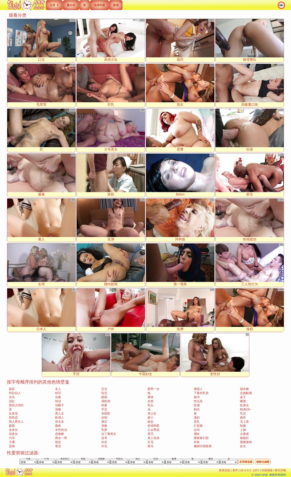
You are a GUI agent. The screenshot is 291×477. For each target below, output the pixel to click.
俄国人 (198, 389)
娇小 (150, 417)
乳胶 (104, 429)
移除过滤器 (262, 461)
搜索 (116, 5)
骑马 (150, 446)
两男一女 (153, 389)
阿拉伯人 (15, 393)
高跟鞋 (105, 413)
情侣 (58, 401)
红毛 (150, 442)
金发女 (13, 429)
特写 (58, 393)
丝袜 (197, 442)
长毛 (104, 446)
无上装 (244, 421)
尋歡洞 (105, 401)
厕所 (243, 417)
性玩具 (198, 401)
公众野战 (153, 429)
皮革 (104, 438)
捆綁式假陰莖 (203, 446)
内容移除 (267, 470)
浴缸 (12, 401)
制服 (243, 425)
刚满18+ (245, 409)
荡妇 (197, 417)
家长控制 (280, 470)
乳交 (243, 413)
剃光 (197, 409)
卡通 (12, 442)
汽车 (12, 438)
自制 (104, 417)
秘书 (197, 397)
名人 (58, 389)
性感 (197, 405)
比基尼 (13, 413)
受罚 (150, 433)
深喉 (58, 409)
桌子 (243, 397)
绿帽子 (59, 405)
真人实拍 (153, 438)
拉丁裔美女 (108, 433)
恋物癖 (59, 433)
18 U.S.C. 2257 (249, 470)
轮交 (104, 393)
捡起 (150, 421)
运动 (197, 429)
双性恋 (13, 417)
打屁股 (198, 425)
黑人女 (59, 413)
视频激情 (246, 442)
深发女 (13, 433)
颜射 (58, 425)
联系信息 (224, 470)
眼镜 (104, 397)
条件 (235, 470)
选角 (12, 446)
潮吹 (197, 433)
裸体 (150, 397)
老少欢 (152, 413)
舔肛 (12, 389)
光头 (12, 397)
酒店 (104, 421)
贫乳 (197, 421)
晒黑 (243, 401)
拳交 (58, 446)
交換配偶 (246, 393)
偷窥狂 (244, 438)
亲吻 (104, 425)
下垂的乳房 (201, 393)
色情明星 (99, 5)
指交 (58, 442)
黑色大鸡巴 (16, 405)
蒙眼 (12, 425)
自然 (150, 401)
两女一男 (61, 438)
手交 (104, 409)
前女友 (59, 421)
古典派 (244, 433)
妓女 (243, 446)
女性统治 (61, 429)
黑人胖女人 (16, 421)
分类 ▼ (54, 5)
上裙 (243, 429)
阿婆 (104, 405)
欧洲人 (59, 417)
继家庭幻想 (201, 438)
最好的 (71, 5)
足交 (104, 389)
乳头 (150, 405)
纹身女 (244, 405)
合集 (58, 397)
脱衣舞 (244, 389)
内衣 (104, 442)
